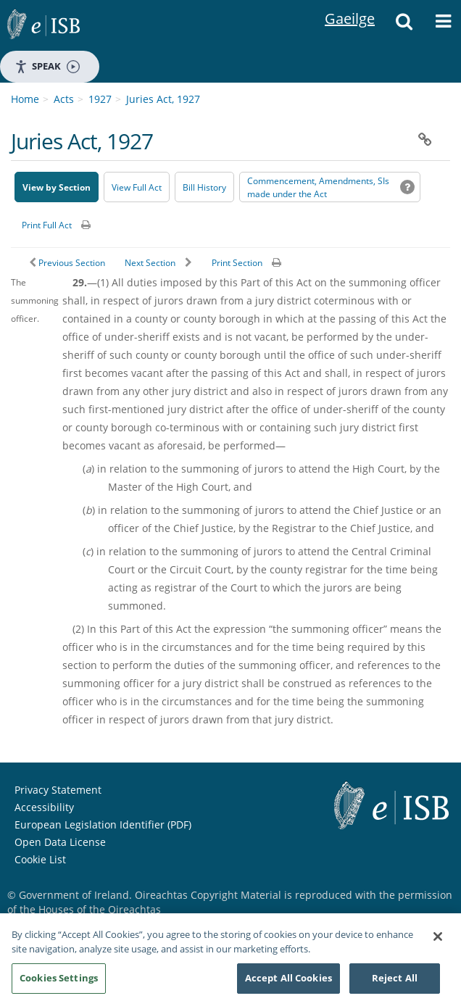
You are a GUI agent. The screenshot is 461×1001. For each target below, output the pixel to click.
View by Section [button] (56, 155)
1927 (100, 67)
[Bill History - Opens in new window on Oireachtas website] (204, 155)
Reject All (395, 978)
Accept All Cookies (288, 978)
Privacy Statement (57, 758)
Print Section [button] (237, 231)
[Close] (438, 937)
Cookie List (40, 827)
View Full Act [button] (137, 155)
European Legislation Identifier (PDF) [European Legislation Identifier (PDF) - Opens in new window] (102, 792)
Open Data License (60, 810)
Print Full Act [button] (47, 193)
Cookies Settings (59, 978)
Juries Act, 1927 (163, 67)
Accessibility (44, 775)
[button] (404, 25)
